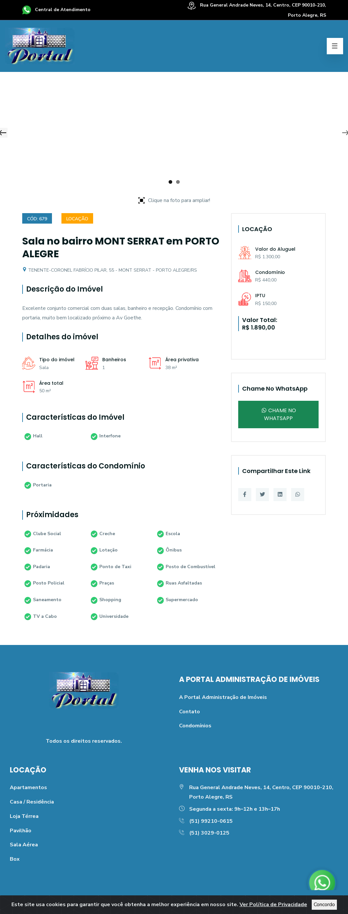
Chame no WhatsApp (278, 414)
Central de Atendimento (56, 10)
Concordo (324, 904)
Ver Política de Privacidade (273, 904)
